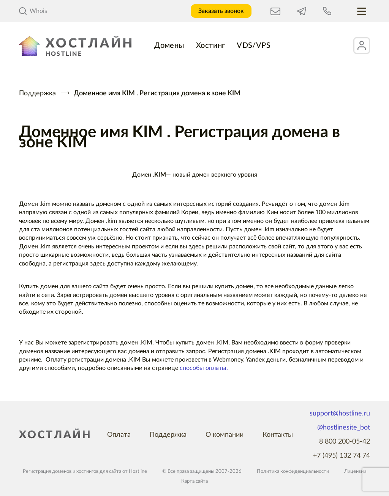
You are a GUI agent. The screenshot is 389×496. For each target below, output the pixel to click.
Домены (169, 45)
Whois (33, 11)
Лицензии (355, 471)
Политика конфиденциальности (293, 471)
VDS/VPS (254, 45)
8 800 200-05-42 (344, 441)
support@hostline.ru (340, 413)
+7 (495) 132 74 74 (341, 455)
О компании (225, 434)
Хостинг (210, 45)
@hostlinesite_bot (343, 427)
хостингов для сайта (98, 471)
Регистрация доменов (47, 471)
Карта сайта (194, 481)
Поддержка (37, 93)
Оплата (119, 434)
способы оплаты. (204, 368)
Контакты (277, 434)
